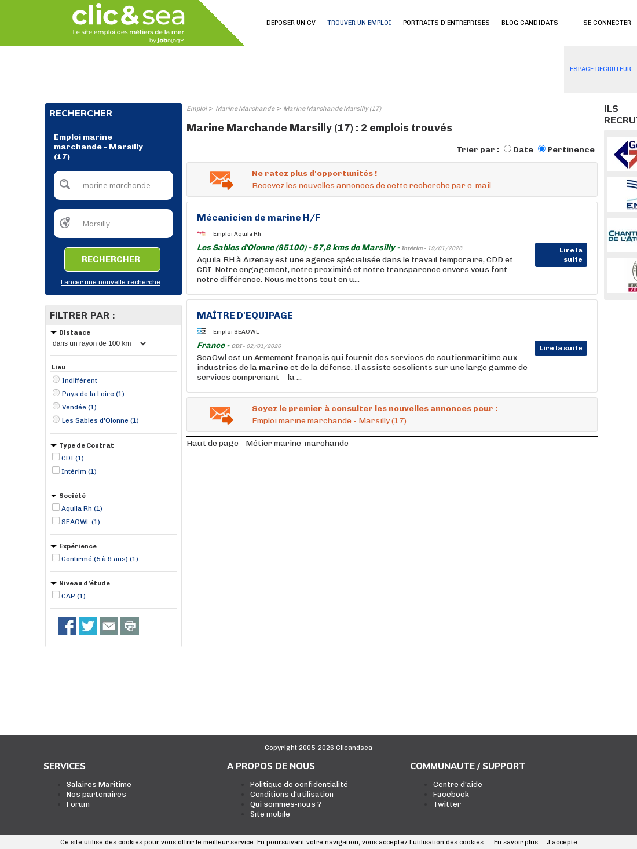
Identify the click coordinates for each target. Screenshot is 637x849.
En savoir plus (516, 842)
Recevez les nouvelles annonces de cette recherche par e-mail (371, 186)
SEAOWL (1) (80, 522)
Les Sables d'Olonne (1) (100, 420)
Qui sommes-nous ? (285, 804)
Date (523, 150)
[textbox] (113, 185)
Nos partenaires (96, 794)
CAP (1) (73, 596)
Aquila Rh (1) (81, 508)
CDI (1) (72, 458)
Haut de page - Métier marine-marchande (267, 443)
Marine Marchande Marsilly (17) (332, 108)
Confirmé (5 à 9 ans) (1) (99, 559)
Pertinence (571, 150)
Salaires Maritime (99, 784)
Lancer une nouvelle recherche (110, 282)
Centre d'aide (457, 784)
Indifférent (79, 380)
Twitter (447, 804)
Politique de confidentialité (299, 784)
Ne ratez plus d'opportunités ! (314, 173)
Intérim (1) (79, 471)
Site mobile (270, 814)
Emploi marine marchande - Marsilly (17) (329, 421)
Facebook (451, 794)
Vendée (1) (79, 407)
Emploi (196, 108)
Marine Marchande (244, 108)
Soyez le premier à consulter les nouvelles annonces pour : (374, 408)
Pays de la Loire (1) (93, 394)
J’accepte (562, 842)
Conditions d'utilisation (292, 794)
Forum (78, 804)
